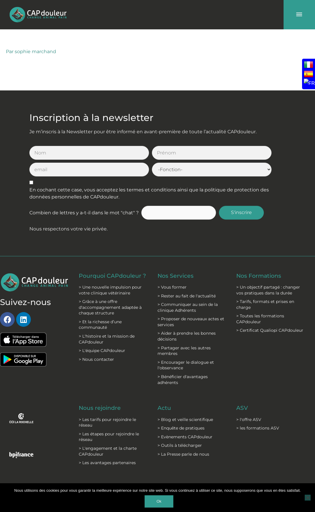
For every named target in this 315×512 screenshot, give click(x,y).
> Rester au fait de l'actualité (187, 279)
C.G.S (147, 477)
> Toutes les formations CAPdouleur (260, 302)
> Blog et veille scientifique (185, 402)
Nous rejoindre (101, 391)
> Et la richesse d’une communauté (100, 313)
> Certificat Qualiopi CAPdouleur (269, 313)
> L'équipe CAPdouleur (102, 339)
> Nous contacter (96, 348)
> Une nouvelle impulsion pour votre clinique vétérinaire (110, 278)
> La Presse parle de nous (183, 437)
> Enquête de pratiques (181, 411)
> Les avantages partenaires (107, 445)
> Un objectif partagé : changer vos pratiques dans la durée (268, 273)
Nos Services (176, 258)
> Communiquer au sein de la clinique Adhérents (188, 290)
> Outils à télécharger (180, 428)
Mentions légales (112, 477)
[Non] (308, 498)
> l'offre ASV (248, 402)
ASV (242, 391)
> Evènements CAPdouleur (185, 419)
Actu (165, 391)
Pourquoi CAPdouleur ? (112, 261)
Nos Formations (260, 258)
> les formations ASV (257, 411)
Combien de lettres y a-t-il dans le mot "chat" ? (84, 195)
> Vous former (172, 270)
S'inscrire (241, 195)
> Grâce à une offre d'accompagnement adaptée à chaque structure (110, 296)
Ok (159, 501)
